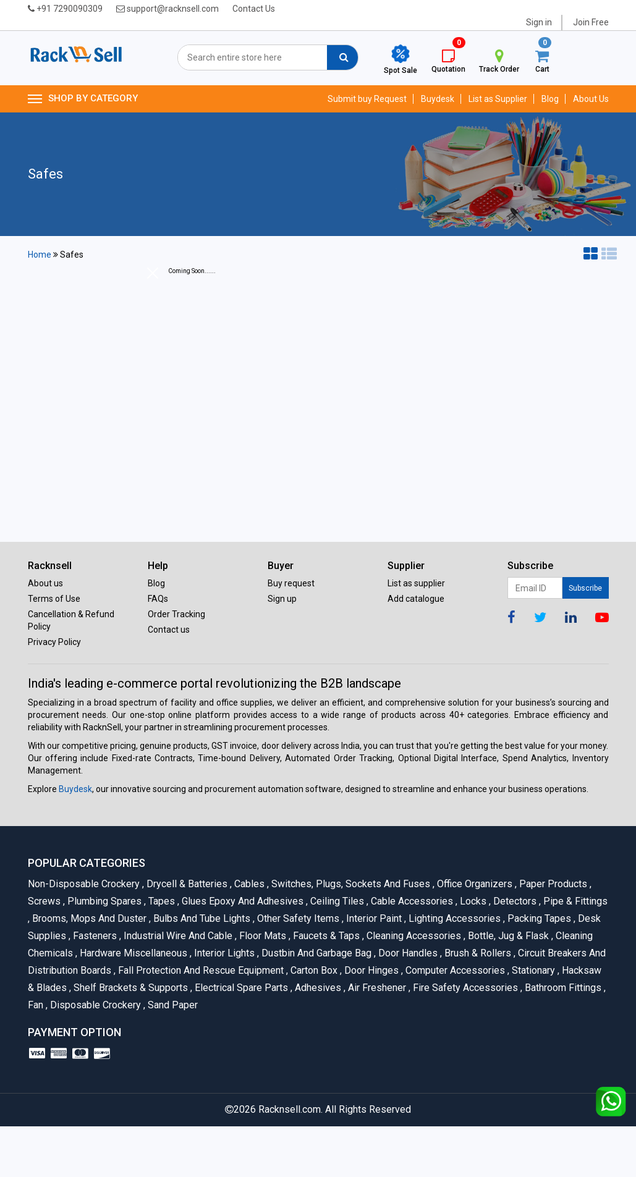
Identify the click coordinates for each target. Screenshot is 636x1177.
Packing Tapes (538, 918)
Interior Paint (373, 918)
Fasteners (94, 936)
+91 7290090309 (65, 9)
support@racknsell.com (167, 9)
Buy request (291, 583)
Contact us (169, 630)
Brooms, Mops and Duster (88, 918)
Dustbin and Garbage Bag (315, 953)
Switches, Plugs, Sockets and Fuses (350, 884)
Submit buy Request (367, 99)
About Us (591, 99)
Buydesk (437, 99)
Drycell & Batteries (186, 884)
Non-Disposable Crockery (85, 884)
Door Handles (407, 953)
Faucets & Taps (325, 936)
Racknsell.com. (290, 1109)
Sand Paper (170, 1005)
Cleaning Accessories (413, 936)
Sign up (282, 599)
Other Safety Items (297, 918)
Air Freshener (376, 987)
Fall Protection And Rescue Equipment (200, 970)
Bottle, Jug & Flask (507, 936)
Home (39, 254)
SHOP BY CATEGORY (83, 99)
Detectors (514, 901)
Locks (472, 901)
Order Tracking (176, 614)
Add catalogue (416, 599)
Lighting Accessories (453, 918)
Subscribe (585, 588)
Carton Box (313, 970)
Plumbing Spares (103, 901)
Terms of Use (54, 599)
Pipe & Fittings (573, 901)
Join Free (591, 22)
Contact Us (253, 9)
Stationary (532, 970)
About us (45, 583)
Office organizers (474, 884)
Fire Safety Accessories (464, 987)
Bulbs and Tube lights (201, 918)
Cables (248, 884)
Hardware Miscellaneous (132, 953)
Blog (550, 99)
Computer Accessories (454, 970)
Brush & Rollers (477, 953)
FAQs (158, 599)
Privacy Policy (54, 642)
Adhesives (317, 987)
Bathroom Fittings (562, 987)
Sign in (539, 22)
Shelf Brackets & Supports (129, 987)
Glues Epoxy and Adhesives (241, 901)
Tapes (160, 901)
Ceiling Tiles (336, 901)
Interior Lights (223, 953)
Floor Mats (262, 936)
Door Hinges (370, 970)
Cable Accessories (411, 901)
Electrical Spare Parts (240, 987)
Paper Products (552, 884)
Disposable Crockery (94, 1005)
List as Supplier (498, 99)
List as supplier (416, 583)
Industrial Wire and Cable (177, 936)
